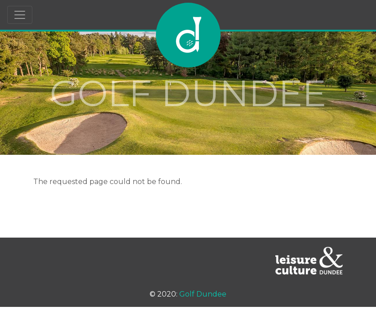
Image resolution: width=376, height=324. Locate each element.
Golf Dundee (202, 294)
